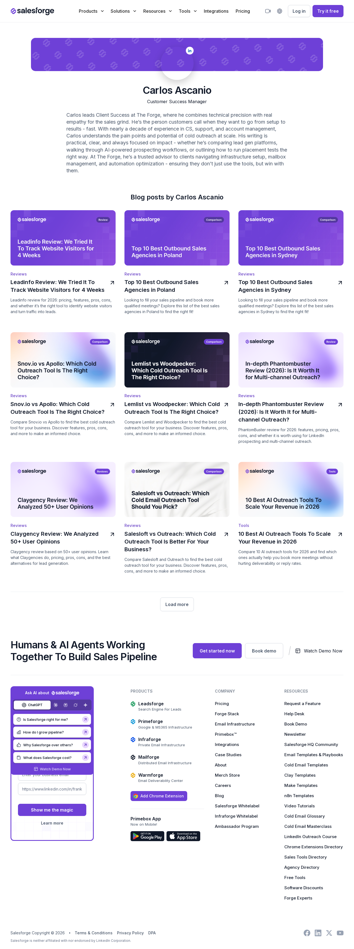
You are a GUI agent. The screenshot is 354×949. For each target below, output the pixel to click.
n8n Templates (299, 794)
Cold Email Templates (306, 764)
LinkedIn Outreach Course (310, 835)
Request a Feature (302, 702)
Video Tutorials (299, 805)
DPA (152, 932)
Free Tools (294, 876)
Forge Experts (298, 897)
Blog (219, 794)
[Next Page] (177, 603)
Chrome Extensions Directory (313, 846)
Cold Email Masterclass (308, 825)
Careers (223, 784)
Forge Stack (227, 713)
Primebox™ (225, 733)
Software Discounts (303, 887)
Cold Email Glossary (304, 815)
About (221, 764)
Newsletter (295, 733)
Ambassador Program (237, 825)
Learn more (52, 822)
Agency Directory (301, 866)
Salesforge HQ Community (311, 743)
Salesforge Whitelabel (237, 805)
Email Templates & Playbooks (313, 753)
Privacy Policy (130, 932)
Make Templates (300, 784)
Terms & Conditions (94, 932)
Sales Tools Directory (305, 856)
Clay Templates (300, 774)
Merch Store (227, 774)
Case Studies (228, 753)
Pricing (243, 11)
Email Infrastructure (235, 723)
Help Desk (294, 713)
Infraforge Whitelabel (236, 815)
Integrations (216, 11)
